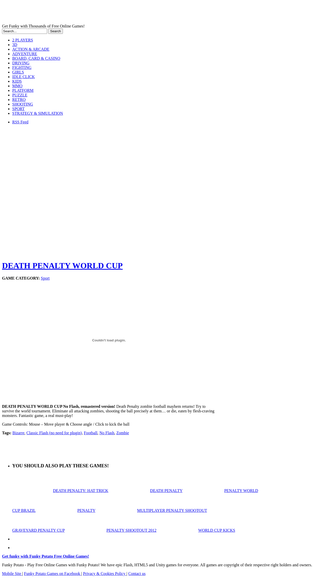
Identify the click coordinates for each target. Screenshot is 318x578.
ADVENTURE (24, 54)
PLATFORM (23, 90)
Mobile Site (12, 573)
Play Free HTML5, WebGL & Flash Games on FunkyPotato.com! (88, 13)
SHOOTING (22, 104)
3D (14, 44)
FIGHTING (22, 67)
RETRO (18, 99)
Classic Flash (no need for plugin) (54, 433)
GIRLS (18, 72)
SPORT (18, 109)
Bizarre (18, 433)
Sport (45, 278)
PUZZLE (19, 95)
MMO (17, 86)
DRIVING (21, 63)
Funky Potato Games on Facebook (52, 573)
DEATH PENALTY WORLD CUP (62, 265)
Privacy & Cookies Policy (105, 573)
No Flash (106, 433)
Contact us (137, 573)
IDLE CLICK (23, 77)
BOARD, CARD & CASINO (36, 58)
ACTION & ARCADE (30, 49)
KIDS (17, 81)
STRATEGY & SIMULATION (37, 113)
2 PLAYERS (22, 40)
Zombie (122, 433)
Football (90, 433)
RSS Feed (20, 122)
